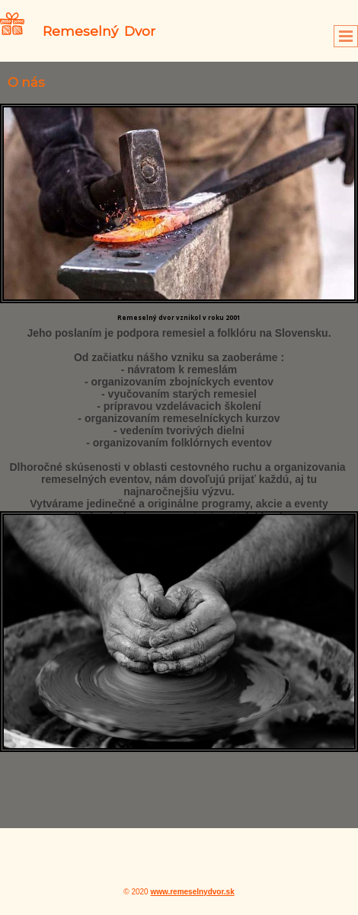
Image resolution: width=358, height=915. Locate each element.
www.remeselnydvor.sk (192, 892)
